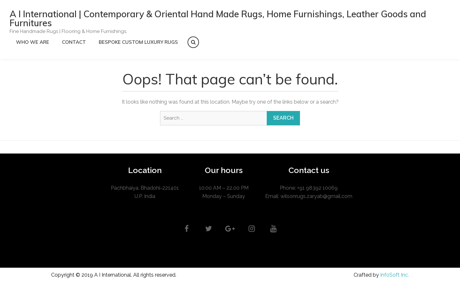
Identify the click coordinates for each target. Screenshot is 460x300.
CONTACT (74, 42)
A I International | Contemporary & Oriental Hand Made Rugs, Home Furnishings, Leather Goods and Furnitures (218, 18)
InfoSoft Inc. (394, 275)
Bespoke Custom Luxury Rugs (138, 42)
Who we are (32, 42)
